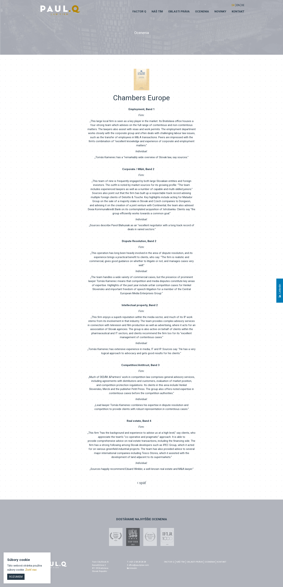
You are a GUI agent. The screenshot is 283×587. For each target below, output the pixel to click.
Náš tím (157, 11)
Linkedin (279, 290)
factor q (169, 562)
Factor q (139, 11)
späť (141, 483)
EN (238, 5)
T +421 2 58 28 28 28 (136, 562)
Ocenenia (202, 11)
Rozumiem (16, 576)
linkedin (132, 568)
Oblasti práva (179, 11)
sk (233, 5)
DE (242, 5)
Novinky (220, 11)
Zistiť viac (31, 569)
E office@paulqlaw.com (138, 565)
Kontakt (238, 11)
